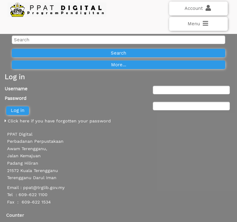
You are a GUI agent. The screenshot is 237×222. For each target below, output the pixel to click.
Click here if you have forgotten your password (58, 120)
